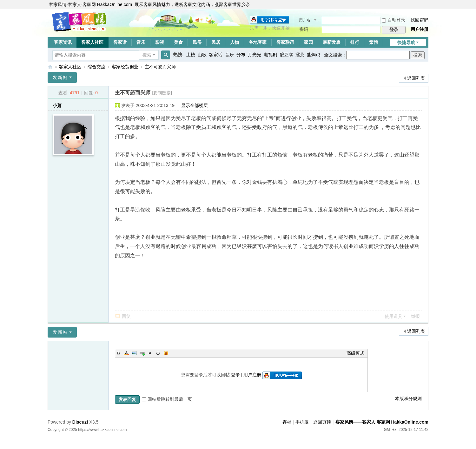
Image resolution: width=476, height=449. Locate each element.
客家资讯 (63, 42)
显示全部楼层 (194, 105)
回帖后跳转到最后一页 (167, 399)
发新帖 (60, 77)
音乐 (140, 42)
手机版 (302, 422)
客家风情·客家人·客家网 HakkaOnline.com (90, 4)
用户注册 (419, 29)
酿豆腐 (286, 54)
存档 (286, 422)
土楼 (190, 54)
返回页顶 (322, 422)
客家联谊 (285, 42)
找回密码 (419, 20)
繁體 (373, 42)
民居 (215, 42)
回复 (126, 316)
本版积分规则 (408, 398)
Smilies (166, 353)
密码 (303, 29)
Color (126, 353)
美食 (178, 42)
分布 (240, 54)
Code (158, 353)
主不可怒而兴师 (160, 66)
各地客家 (258, 42)
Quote (150, 353)
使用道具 (393, 316)
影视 (159, 42)
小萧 (57, 105)
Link (142, 353)
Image (134, 353)
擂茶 (299, 54)
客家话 (120, 42)
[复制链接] (162, 92)
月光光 (254, 54)
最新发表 (331, 42)
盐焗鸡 (313, 54)
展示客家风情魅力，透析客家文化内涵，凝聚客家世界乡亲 (192, 4)
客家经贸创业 (125, 66)
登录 (235, 374)
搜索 (146, 54)
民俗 (197, 42)
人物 (234, 42)
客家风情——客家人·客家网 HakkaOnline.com (50, 66)
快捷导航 (406, 42)
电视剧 (270, 54)
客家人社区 (92, 42)
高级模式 (355, 353)
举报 (415, 316)
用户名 (304, 20)
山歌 (202, 54)
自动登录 (393, 20)
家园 (308, 42)
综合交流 (96, 66)
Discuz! (80, 422)
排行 (354, 42)
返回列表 (416, 78)
